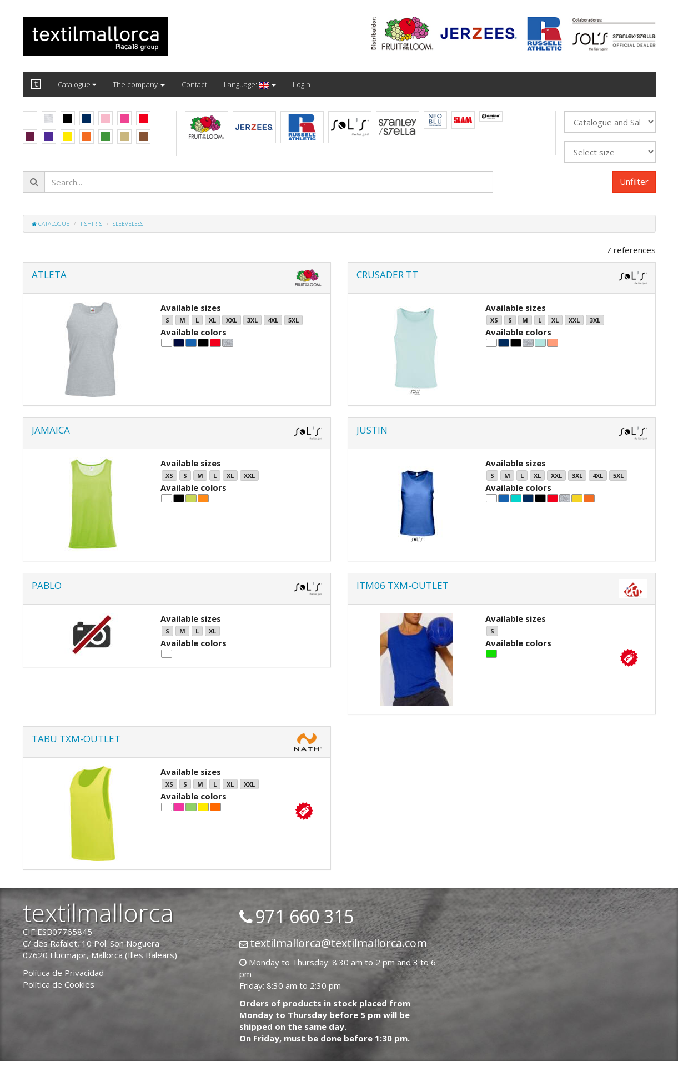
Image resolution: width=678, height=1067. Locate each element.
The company (139, 84)
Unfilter (634, 181)
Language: (250, 84)
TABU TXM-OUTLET (76, 738)
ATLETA (49, 274)
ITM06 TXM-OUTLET (402, 585)
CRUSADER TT (387, 274)
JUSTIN (372, 430)
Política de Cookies (58, 984)
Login (301, 84)
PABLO (47, 585)
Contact (194, 84)
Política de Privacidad (63, 972)
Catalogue (77, 84)
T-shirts (91, 224)
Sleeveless (128, 224)
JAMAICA (51, 430)
